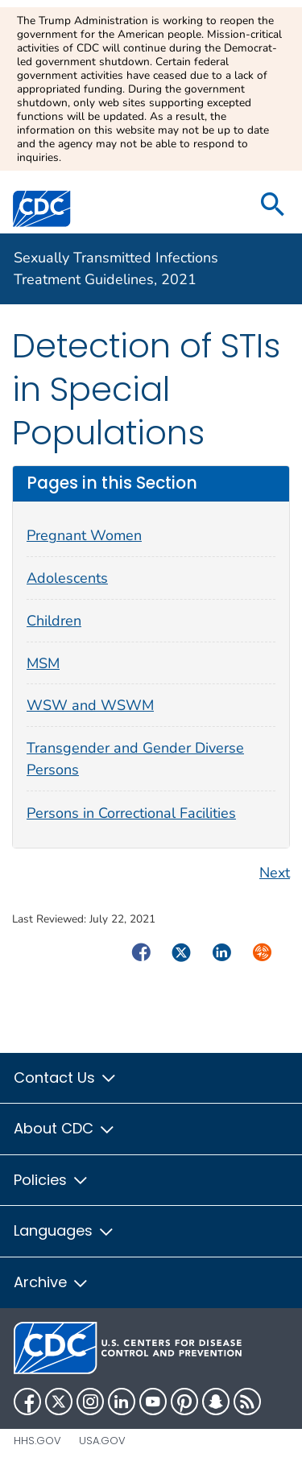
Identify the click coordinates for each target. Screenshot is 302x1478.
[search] (273, 206)
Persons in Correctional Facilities (131, 813)
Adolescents (67, 578)
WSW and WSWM (90, 705)
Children (54, 620)
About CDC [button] (65, 1128)
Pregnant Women (84, 535)
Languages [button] (64, 1230)
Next (274, 872)
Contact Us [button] (66, 1077)
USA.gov (102, 1440)
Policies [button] (51, 1180)
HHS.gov (37, 1440)
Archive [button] (51, 1282)
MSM (43, 663)
